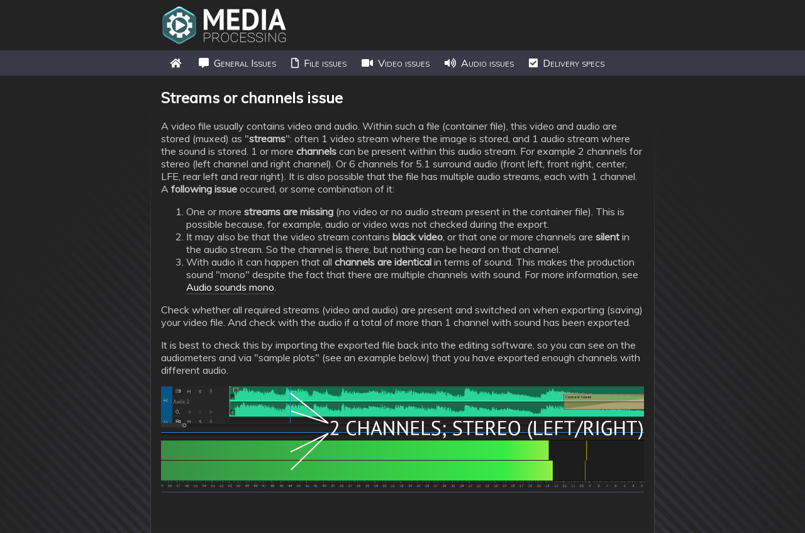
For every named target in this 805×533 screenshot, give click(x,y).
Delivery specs (566, 63)
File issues (319, 63)
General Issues (237, 63)
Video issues (396, 63)
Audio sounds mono (230, 287)
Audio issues (479, 63)
